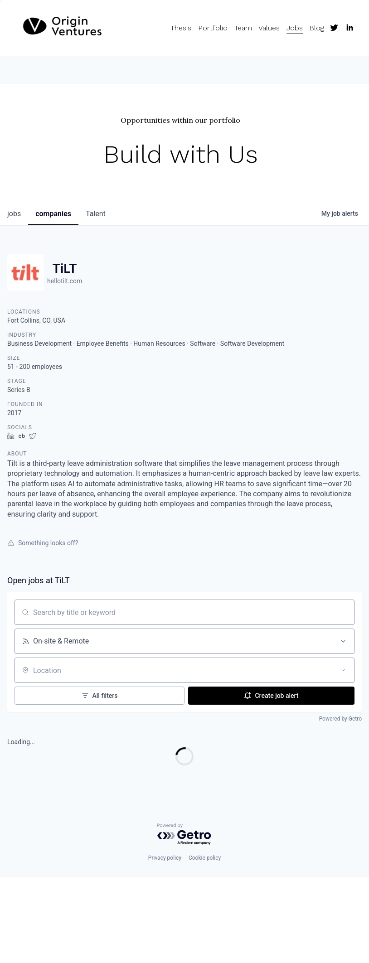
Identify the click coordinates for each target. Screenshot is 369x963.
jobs (14, 213)
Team (243, 28)
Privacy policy (164, 858)
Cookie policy (205, 858)
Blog (316, 28)
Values (269, 28)
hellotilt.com (64, 281)
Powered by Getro (340, 719)
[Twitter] (334, 27)
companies (53, 213)
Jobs (294, 28)
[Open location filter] (343, 670)
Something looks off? (42, 543)
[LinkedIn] (349, 27)
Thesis (180, 28)
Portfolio (213, 28)
